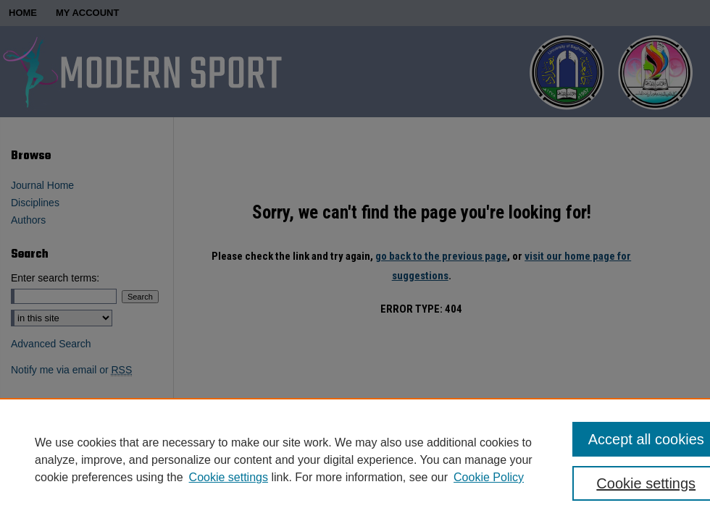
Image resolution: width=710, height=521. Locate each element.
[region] (355, 459)
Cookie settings (228, 477)
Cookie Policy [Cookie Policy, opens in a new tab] (489, 477)
